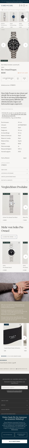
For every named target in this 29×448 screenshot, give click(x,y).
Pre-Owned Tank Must (4, 25)
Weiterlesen (14, 429)
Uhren (2, 29)
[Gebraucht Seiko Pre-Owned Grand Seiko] (11, 252)
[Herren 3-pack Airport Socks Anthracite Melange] (12, 334)
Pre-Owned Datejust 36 (13, 25)
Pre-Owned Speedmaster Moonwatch (21, 25)
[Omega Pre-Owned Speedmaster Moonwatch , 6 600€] (22, 20)
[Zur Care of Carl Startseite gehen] (7, 5)
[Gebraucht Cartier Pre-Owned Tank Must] (4, 17)
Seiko (2, 67)
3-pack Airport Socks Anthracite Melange (12, 348)
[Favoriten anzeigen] (22, 5)
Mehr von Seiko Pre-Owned (12, 229)
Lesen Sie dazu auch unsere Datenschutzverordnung (14, 391)
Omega (20, 23)
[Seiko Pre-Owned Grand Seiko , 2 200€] (11, 256)
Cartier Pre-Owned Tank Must (10, 217)
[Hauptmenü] (26, 5)
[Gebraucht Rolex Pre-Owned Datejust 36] (13, 17)
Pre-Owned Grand (7, 267)
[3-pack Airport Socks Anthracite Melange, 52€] (12, 337)
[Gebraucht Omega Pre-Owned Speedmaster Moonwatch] (22, 17)
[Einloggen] (19, 5)
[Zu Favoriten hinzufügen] (18, 194)
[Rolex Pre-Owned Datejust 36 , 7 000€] (13, 20)
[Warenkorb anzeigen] (24, 5)
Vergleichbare (14, 187)
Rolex (11, 23)
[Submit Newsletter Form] (26, 387)
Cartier (2, 23)
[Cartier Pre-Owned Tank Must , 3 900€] (4, 20)
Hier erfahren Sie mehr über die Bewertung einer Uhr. (14, 114)
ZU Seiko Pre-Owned (9, 236)
